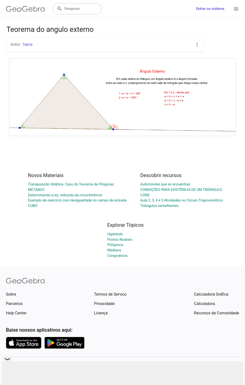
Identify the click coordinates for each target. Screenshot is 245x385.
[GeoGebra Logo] (25, 9)
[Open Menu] (236, 9)
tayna (28, 44)
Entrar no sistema (210, 9)
